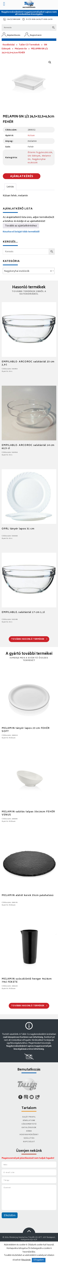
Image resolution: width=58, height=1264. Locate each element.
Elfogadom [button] (39, 1260)
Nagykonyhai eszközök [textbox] (28, 271)
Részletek (26, 1260)
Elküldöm (9, 1216)
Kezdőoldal (9, 45)
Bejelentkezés (13, 35)
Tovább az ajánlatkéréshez (21, 226)
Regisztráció (36, 35)
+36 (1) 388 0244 (13, 19)
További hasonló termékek (29, 639)
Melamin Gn (21, 49)
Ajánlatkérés (21, 176)
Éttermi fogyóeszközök (40, 152)
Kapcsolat (29, 1141)
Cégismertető (29, 1124)
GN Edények (34, 155)
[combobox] (29, 271)
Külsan (31, 135)
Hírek (29, 1131)
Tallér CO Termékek (29, 45)
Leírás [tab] (10, 187)
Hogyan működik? (29, 1134)
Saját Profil (29, 1117)
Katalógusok (29, 1127)
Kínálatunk (29, 1120)
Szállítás (29, 1138)
